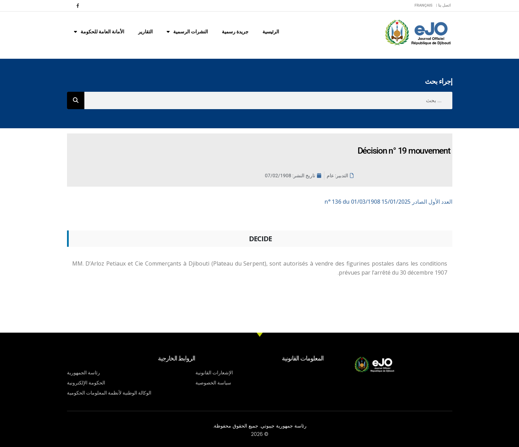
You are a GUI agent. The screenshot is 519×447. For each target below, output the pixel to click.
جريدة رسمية (235, 31)
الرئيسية (270, 31)
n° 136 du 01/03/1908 (388, 201)
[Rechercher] (75, 100)
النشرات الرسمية (187, 32)
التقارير (145, 31)
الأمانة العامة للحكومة (99, 32)
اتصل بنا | (443, 5)
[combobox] (268, 100)
